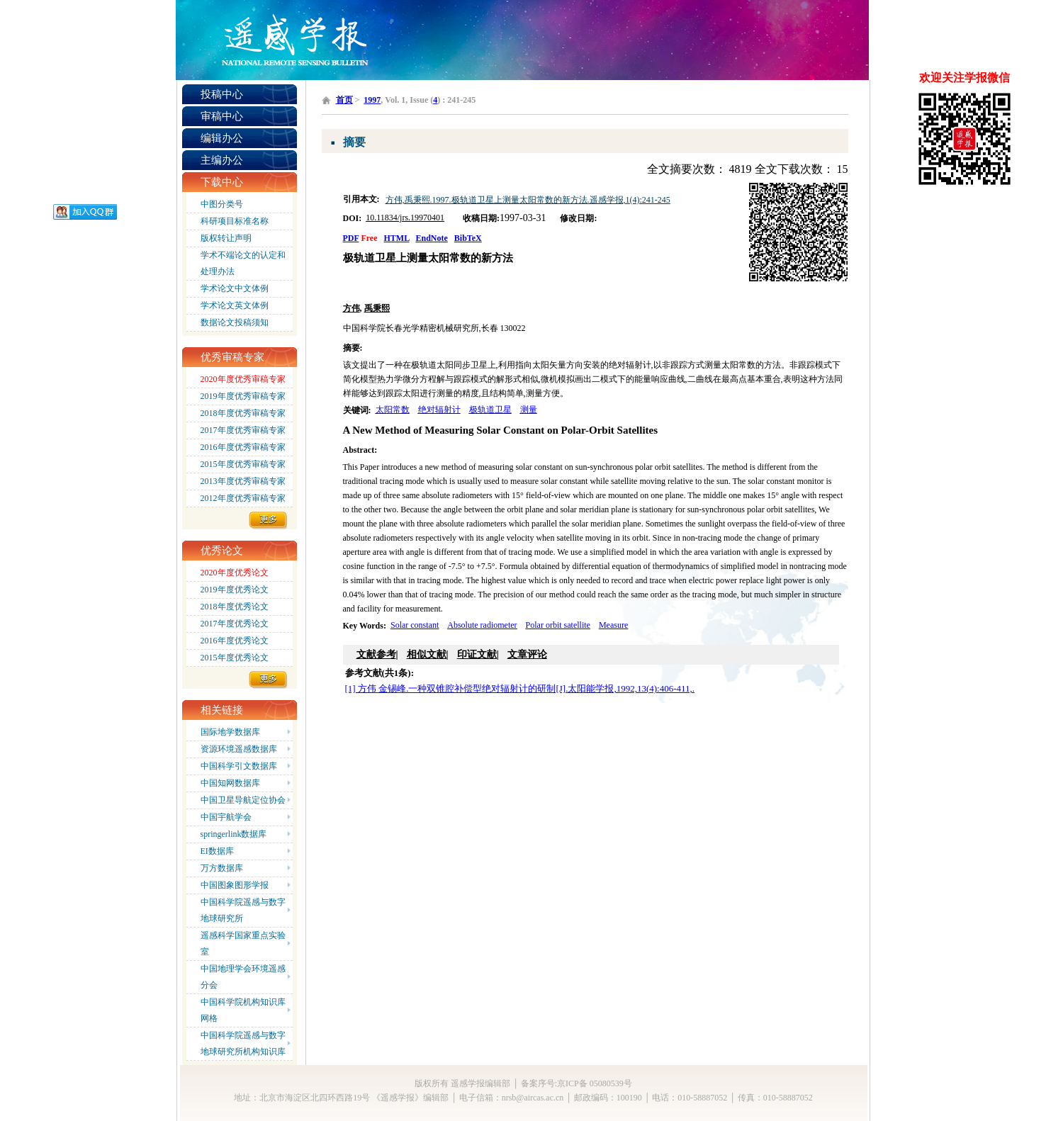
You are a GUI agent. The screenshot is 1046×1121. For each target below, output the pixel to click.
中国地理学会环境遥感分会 (243, 977)
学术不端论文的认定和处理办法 (243, 263)
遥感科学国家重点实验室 (243, 943)
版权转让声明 (226, 238)
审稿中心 (222, 116)
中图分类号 (222, 204)
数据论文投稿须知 (235, 322)
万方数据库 (222, 868)
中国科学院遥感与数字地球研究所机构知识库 (243, 1043)
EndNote (432, 238)
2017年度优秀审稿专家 (243, 430)
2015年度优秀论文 (235, 658)
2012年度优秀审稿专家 (243, 498)
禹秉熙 (377, 308)
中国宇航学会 (226, 817)
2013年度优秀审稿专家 (243, 481)
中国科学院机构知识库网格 (243, 1010)
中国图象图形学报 (235, 885)
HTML (396, 238)
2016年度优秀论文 (235, 641)
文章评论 (527, 654)
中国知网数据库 (230, 783)
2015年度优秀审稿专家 (243, 464)
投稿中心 (222, 94)
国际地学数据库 (230, 732)
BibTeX (468, 238)
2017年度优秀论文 (235, 624)
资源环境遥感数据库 (239, 749)
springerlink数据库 (234, 834)
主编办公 (222, 160)
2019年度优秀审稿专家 (243, 396)
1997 (372, 100)
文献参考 (376, 654)
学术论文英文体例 (235, 305)
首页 (344, 100)
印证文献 (477, 654)
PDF (351, 238)
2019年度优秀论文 (235, 590)
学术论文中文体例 (235, 288)
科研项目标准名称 (235, 221)
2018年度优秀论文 (235, 607)
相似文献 (426, 654)
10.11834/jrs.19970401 (405, 217)
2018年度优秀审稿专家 (243, 413)
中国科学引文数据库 (239, 766)
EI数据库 (217, 851)
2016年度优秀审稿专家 (243, 447)
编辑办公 (222, 138)
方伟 (351, 308)
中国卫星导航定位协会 (243, 800)
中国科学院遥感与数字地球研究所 (243, 910)
